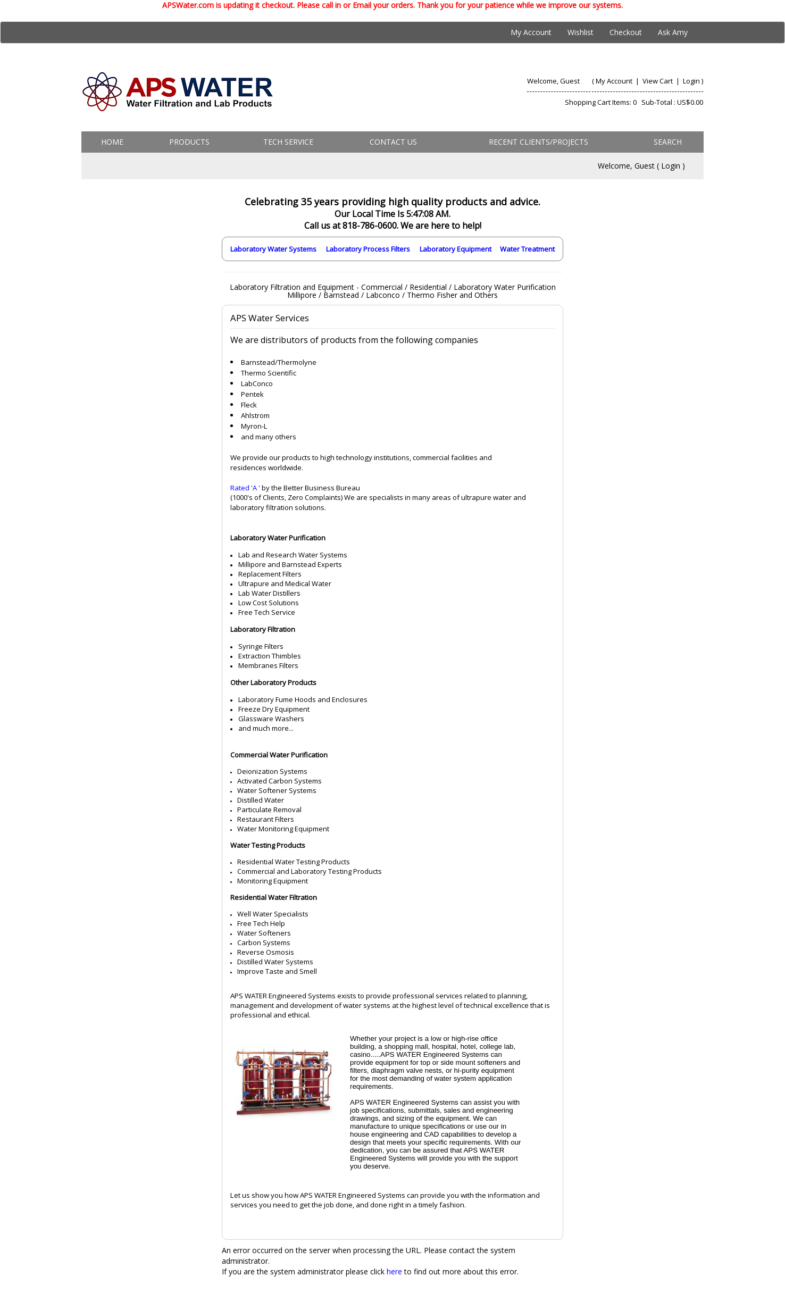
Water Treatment (527, 249)
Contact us (393, 142)
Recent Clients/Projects (538, 142)
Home (112, 142)
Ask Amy (673, 32)
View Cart (658, 81)
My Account (531, 32)
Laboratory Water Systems (273, 249)
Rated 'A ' (245, 488)
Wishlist (580, 32)
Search (668, 142)
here (394, 1271)
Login (691, 81)
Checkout (625, 32)
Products (189, 142)
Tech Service (288, 142)
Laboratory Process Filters (368, 249)
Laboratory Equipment (455, 249)
